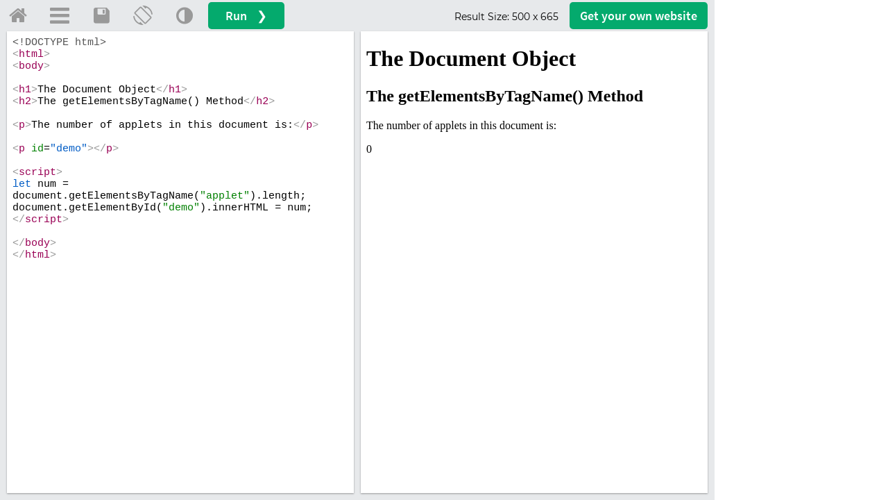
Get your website (638, 16)
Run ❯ (246, 16)
